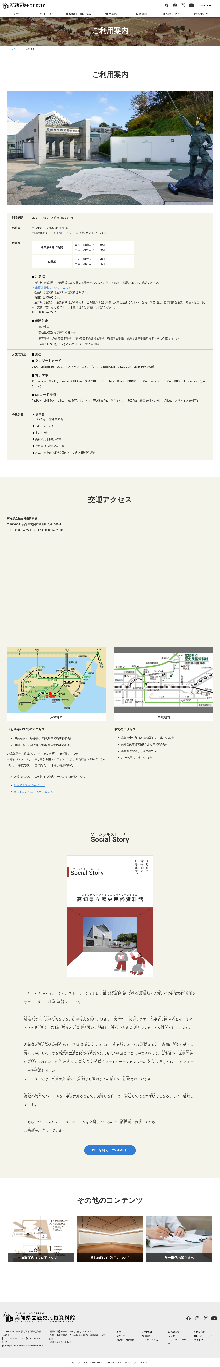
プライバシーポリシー (178, 1342)
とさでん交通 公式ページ (29, 785)
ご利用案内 (110, 13)
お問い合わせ (200, 1332)
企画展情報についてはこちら (53, 287)
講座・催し (47, 13)
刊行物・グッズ (173, 13)
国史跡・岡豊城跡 (125, 1340)
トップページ (13, 49)
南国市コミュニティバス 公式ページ (36, 791)
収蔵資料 (141, 13)
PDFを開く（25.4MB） (110, 1150)
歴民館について (204, 13)
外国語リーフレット (204, 1336)
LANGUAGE (205, 5)
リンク (171, 1336)
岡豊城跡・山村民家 (78, 13)
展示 (16, 13)
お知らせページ (66, 232)
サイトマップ (200, 1340)
